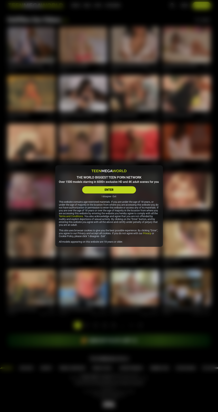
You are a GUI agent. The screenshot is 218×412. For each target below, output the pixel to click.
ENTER (109, 189)
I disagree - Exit (109, 196)
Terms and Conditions (71, 216)
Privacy (147, 233)
